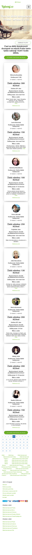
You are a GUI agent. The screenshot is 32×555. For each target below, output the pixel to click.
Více (16, 103)
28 (6, 445)
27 (3, 445)
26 (27, 442)
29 (10, 445)
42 (27, 448)
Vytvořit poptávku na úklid (16, 57)
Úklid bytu (11, 455)
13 (10, 439)
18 (27, 439)
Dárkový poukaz (7, 487)
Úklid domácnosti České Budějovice (12, 516)
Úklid (3, 455)
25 (23, 442)
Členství (5, 484)
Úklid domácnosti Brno (9, 510)
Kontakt (5, 497)
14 (13, 439)
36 (6, 448)
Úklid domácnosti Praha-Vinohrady (12, 472)
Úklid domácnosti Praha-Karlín (18, 470)
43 (3, 451)
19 (3, 442)
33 (23, 445)
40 (20, 448)
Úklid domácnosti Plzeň (9, 521)
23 (16, 442)
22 (13, 442)
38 (13, 448)
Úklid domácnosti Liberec (9, 524)
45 (10, 451)
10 (28, 436)
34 (27, 445)
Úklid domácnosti (22, 455)
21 (10, 442)
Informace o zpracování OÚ (10, 491)
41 (23, 448)
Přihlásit (18, 2)
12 (6, 439)
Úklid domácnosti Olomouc (10, 526)
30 (13, 445)
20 (6, 442)
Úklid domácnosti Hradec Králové (11, 514)
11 (3, 439)
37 (10, 448)
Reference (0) (16, 151)
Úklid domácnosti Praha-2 (16, 465)
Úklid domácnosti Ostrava (9, 512)
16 (20, 439)
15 (16, 439)
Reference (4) (16, 105)
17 (23, 439)
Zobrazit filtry (23, 42)
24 (20, 442)
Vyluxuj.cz (7, 6)
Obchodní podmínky (8, 489)
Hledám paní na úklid (8, 495)
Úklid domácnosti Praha (9, 457)
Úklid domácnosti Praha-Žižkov (18, 475)
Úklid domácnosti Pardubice (10, 528)
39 (16, 448)
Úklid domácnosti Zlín (8, 530)
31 (16, 445)
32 (20, 445)
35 (3, 448)
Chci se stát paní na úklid (9, 493)
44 (6, 451)
